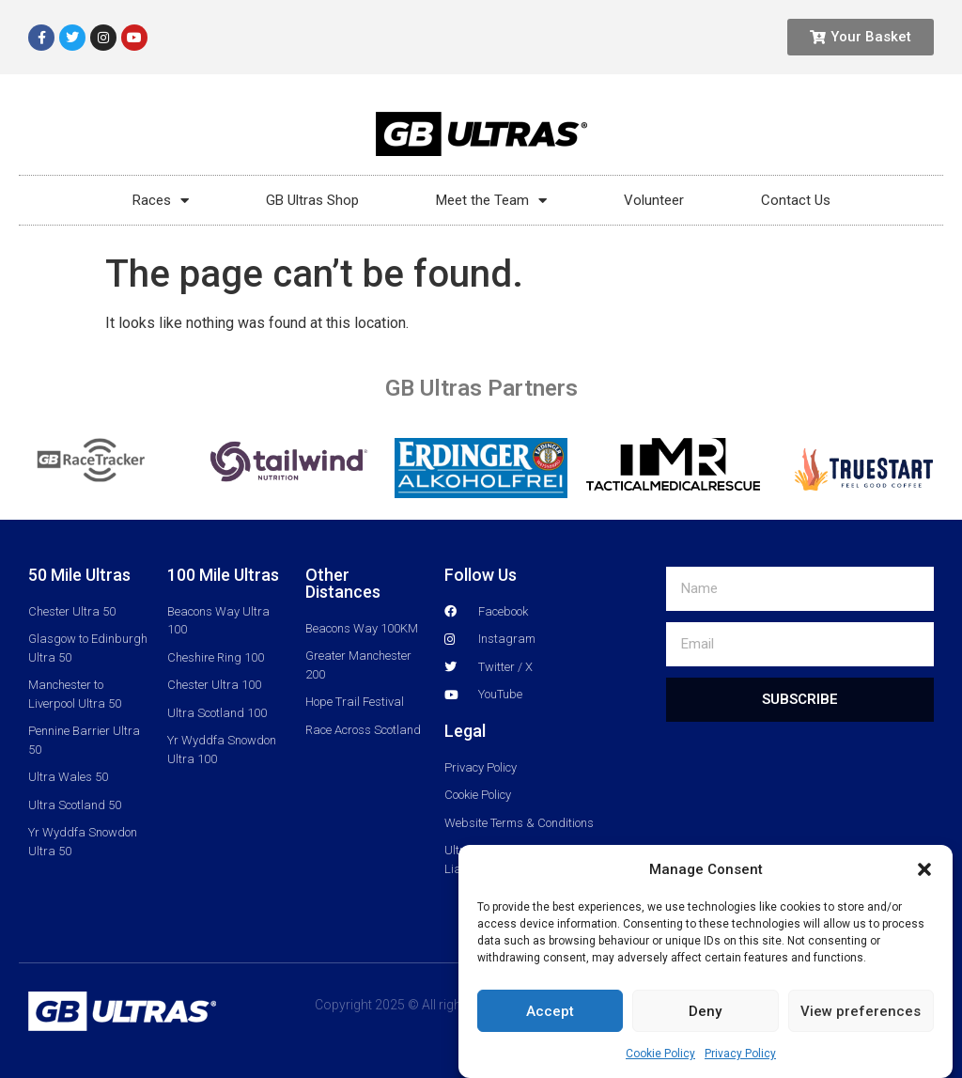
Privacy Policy (740, 1053)
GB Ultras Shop (312, 200)
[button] (924, 869)
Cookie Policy (660, 1053)
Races (160, 200)
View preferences (860, 1011)
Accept (550, 1011)
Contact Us (795, 200)
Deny (705, 1011)
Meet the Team (491, 200)
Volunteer (654, 200)
